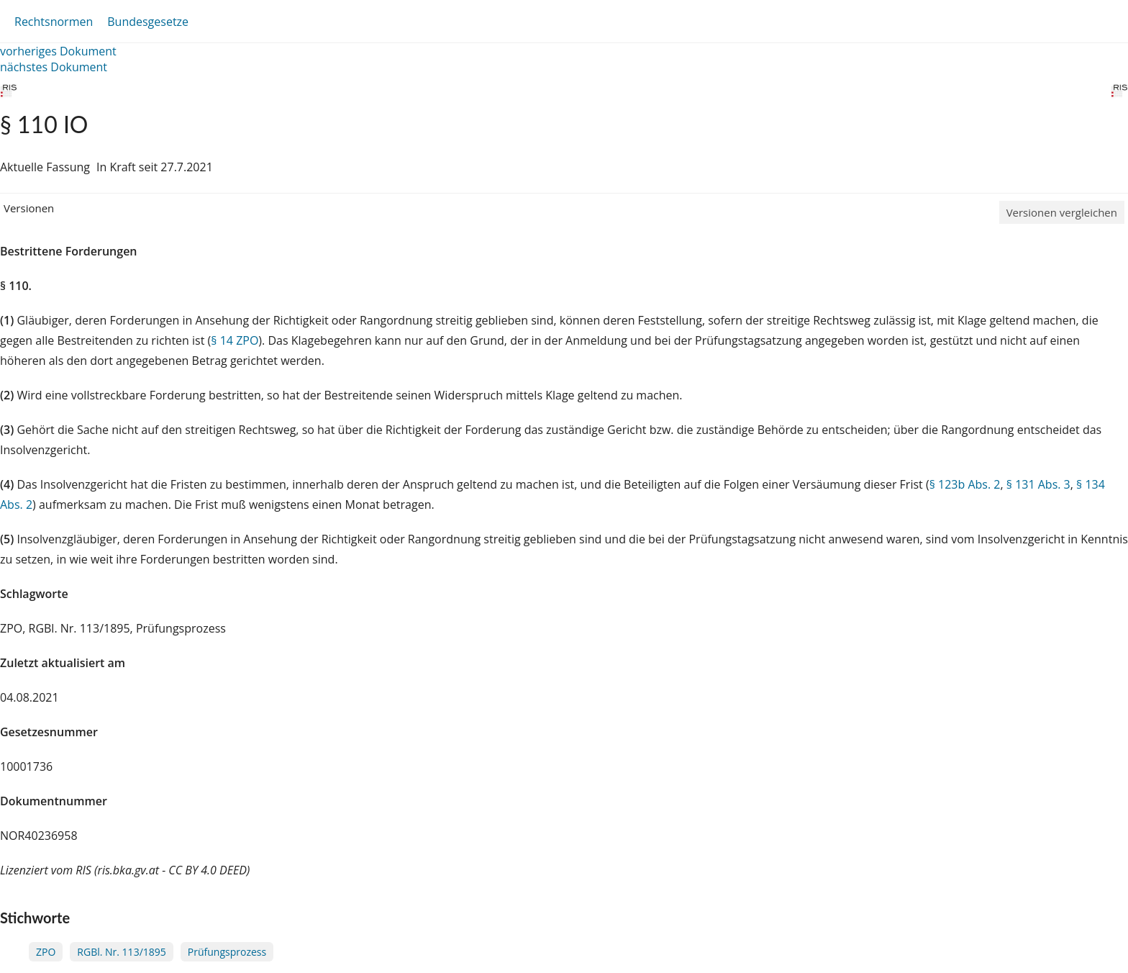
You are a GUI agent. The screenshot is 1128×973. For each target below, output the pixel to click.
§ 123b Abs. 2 (965, 484)
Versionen (29, 208)
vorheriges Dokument (58, 51)
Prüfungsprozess (227, 952)
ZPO (45, 952)
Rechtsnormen (53, 22)
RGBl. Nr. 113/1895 (121, 952)
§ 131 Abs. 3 (1038, 484)
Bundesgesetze (147, 22)
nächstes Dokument (53, 67)
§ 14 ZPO (234, 340)
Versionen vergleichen (1061, 212)
